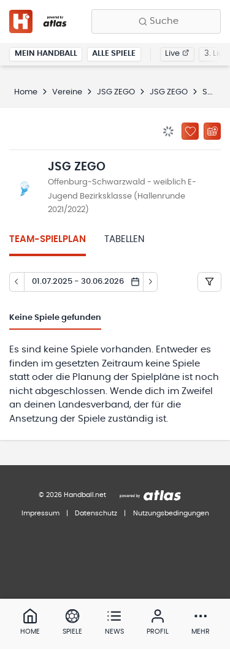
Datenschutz (96, 513)
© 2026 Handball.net (72, 494)
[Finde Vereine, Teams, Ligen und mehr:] (156, 21)
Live (177, 53)
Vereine (67, 92)
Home (25, 92)
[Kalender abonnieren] (212, 131)
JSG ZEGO (116, 92)
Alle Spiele (114, 54)
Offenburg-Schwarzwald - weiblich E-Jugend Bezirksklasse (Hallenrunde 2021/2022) (122, 196)
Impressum (40, 513)
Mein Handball (46, 54)
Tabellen (124, 239)
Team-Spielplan (47, 239)
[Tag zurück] (16, 282)
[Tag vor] (151, 282)
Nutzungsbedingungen (171, 513)
